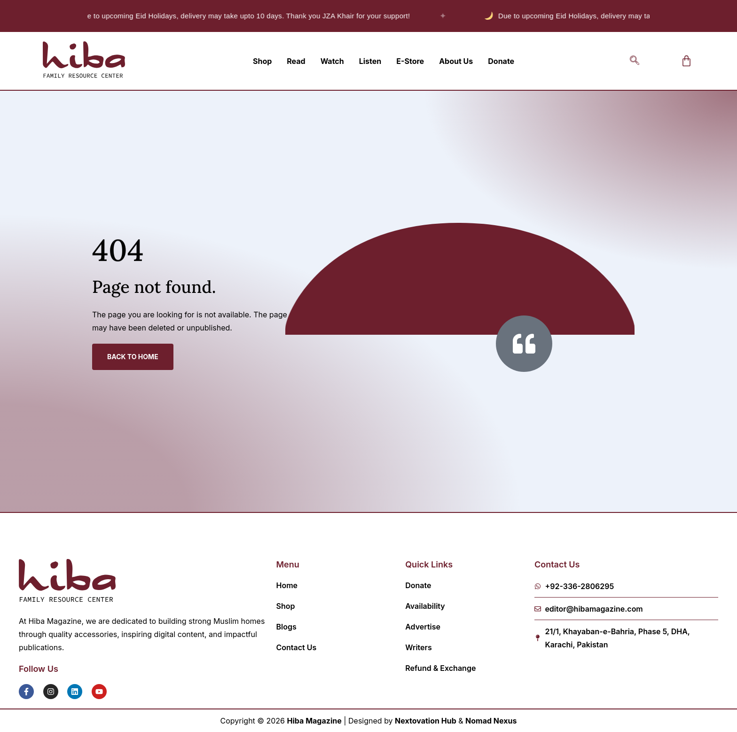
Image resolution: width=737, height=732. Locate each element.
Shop (262, 61)
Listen (370, 61)
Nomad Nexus (491, 720)
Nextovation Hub (425, 720)
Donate (501, 61)
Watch (332, 61)
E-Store (410, 61)
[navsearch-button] (634, 61)
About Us (456, 61)
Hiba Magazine (314, 720)
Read (296, 61)
